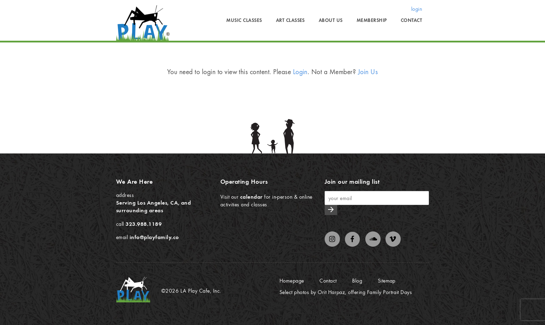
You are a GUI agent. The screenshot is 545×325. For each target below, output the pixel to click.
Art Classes (290, 20)
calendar (251, 196)
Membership (372, 20)
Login (300, 71)
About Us (331, 20)
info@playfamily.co (154, 236)
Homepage (291, 280)
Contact (411, 20)
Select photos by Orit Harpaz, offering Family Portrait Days (345, 291)
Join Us (368, 71)
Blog (357, 280)
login (416, 8)
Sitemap (387, 280)
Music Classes (244, 20)
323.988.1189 (143, 223)
